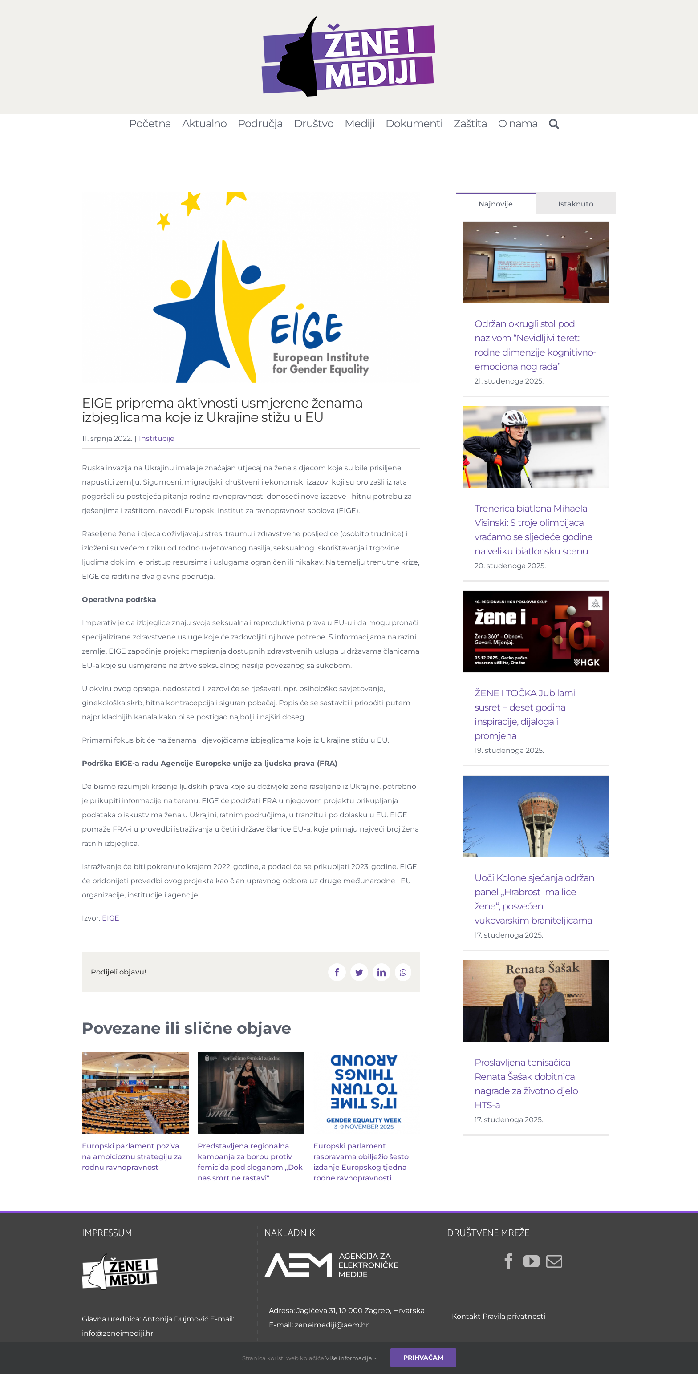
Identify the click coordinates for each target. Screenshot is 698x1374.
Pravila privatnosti (514, 1321)
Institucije (156, 443)
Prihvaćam (423, 1358)
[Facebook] (509, 1266)
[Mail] (554, 1266)
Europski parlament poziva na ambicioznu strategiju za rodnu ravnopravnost (132, 1161)
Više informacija (351, 1358)
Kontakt (466, 1321)
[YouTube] (532, 1266)
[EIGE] (251, 292)
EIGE (110, 922)
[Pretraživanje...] (553, 123)
